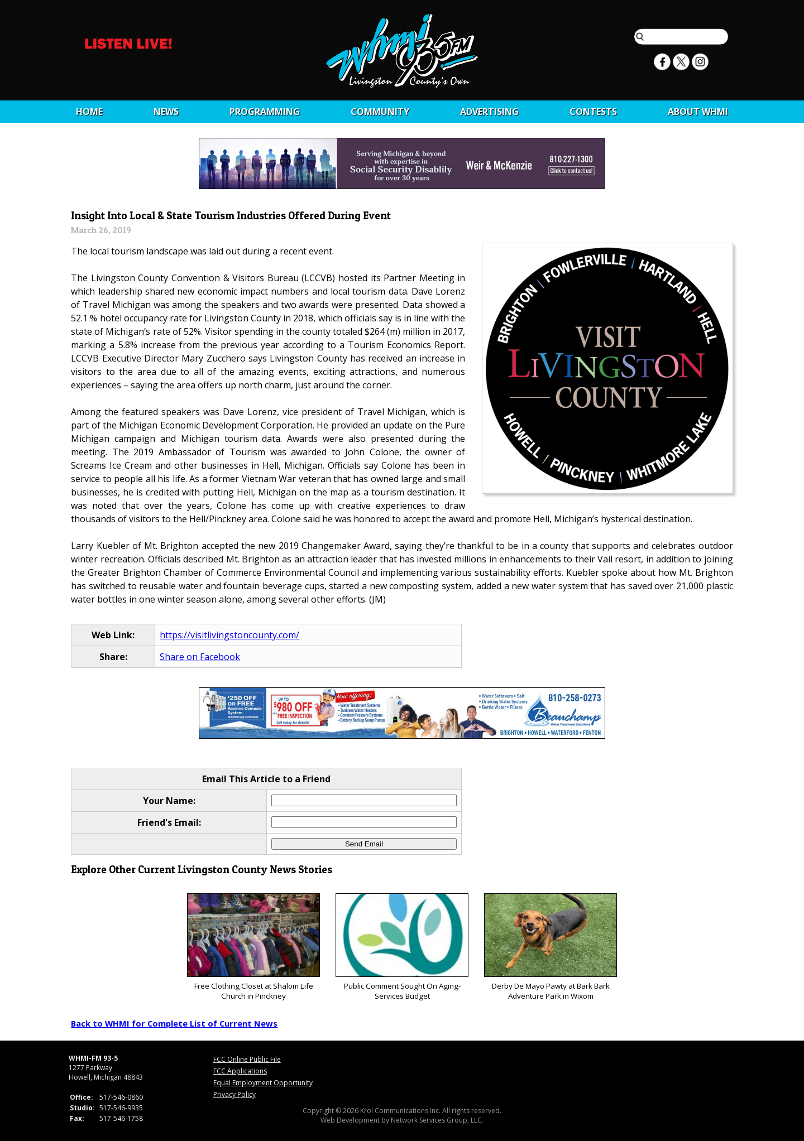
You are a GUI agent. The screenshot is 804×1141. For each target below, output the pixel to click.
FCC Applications (240, 1071)
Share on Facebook (200, 657)
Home (89, 111)
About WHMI (698, 111)
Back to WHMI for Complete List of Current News (174, 1023)
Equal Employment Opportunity (263, 1082)
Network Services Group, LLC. (437, 1120)
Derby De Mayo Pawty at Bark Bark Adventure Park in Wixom (550, 947)
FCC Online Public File (247, 1059)
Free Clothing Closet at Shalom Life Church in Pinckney (253, 947)
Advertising (489, 111)
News (166, 111)
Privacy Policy (234, 1094)
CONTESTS (593, 111)
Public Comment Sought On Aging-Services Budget (402, 947)
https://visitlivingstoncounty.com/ (229, 635)
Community (380, 111)
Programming (264, 111)
